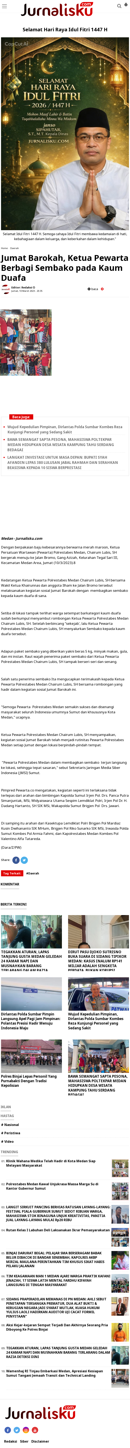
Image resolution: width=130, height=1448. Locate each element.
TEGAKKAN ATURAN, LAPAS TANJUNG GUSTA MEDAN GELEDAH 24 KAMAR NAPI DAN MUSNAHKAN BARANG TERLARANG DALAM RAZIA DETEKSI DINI (31, 963)
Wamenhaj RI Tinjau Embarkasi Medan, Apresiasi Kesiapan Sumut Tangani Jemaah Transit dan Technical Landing (54, 1373)
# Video (7, 1141)
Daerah (14, 248)
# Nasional (10, 1124)
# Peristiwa (10, 1133)
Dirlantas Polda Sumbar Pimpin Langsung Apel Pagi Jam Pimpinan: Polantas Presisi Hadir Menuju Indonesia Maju (30, 1021)
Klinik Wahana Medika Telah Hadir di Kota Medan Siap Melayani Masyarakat (51, 1163)
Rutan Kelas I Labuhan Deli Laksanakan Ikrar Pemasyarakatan (58, 1230)
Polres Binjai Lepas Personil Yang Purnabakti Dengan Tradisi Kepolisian (29, 1081)
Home (4, 248)
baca (93, 289)
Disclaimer (40, 1441)
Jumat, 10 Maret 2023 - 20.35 (26, 290)
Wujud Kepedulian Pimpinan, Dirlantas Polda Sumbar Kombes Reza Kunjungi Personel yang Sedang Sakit (95, 1021)
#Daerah (32, 873)
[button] (126, 3)
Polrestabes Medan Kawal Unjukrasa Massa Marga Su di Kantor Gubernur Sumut (52, 1186)
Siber (24, 1441)
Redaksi (10, 1441)
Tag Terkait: (12, 873)
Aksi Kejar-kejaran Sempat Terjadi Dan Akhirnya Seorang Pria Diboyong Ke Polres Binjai (57, 1327)
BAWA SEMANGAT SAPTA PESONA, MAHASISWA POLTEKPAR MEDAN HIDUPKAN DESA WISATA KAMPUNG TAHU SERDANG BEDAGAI (60, 444)
